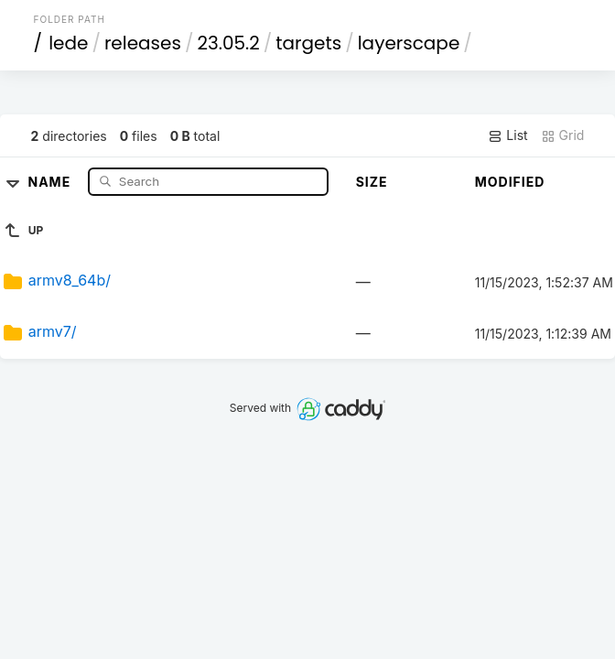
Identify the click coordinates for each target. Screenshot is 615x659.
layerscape (409, 43)
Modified (510, 181)
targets (308, 43)
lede (68, 43)
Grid (563, 135)
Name (51, 181)
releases (142, 43)
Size (372, 181)
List (507, 135)
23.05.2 (228, 43)
